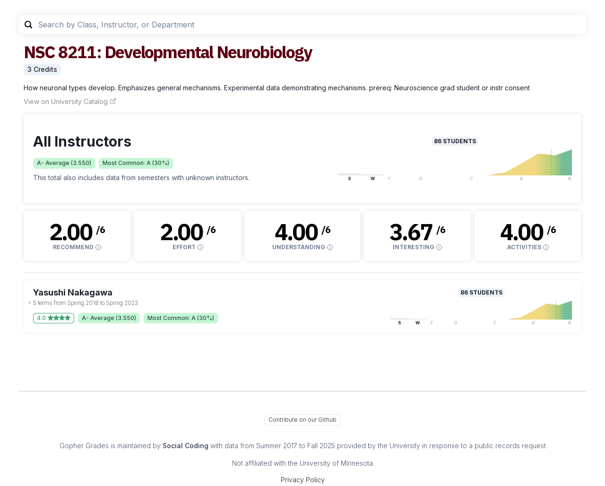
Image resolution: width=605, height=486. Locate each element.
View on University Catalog (70, 101)
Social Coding (185, 446)
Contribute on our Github (302, 419)
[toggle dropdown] (29, 302)
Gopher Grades (84, 446)
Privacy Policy (303, 480)
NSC (39, 52)
